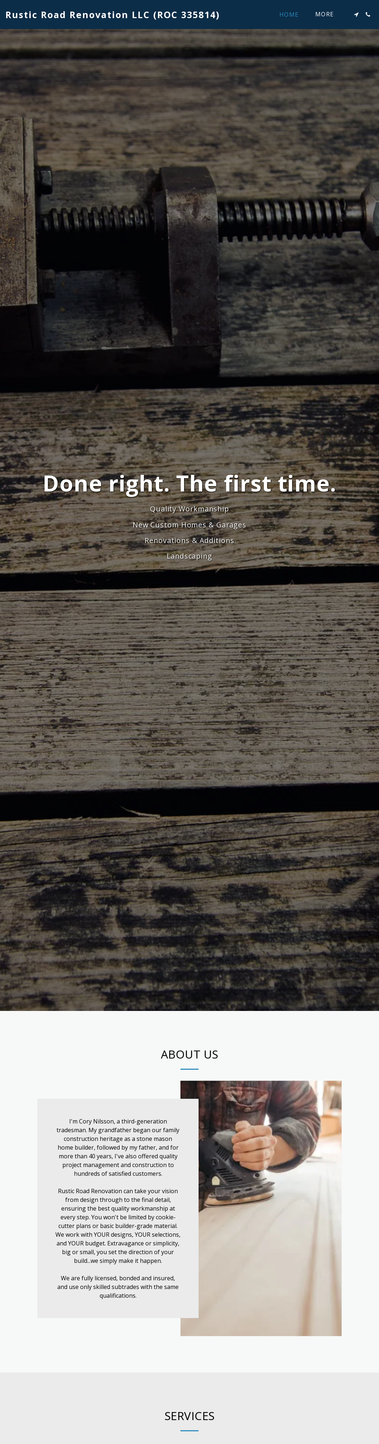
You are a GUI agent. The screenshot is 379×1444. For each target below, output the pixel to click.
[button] (356, 14)
